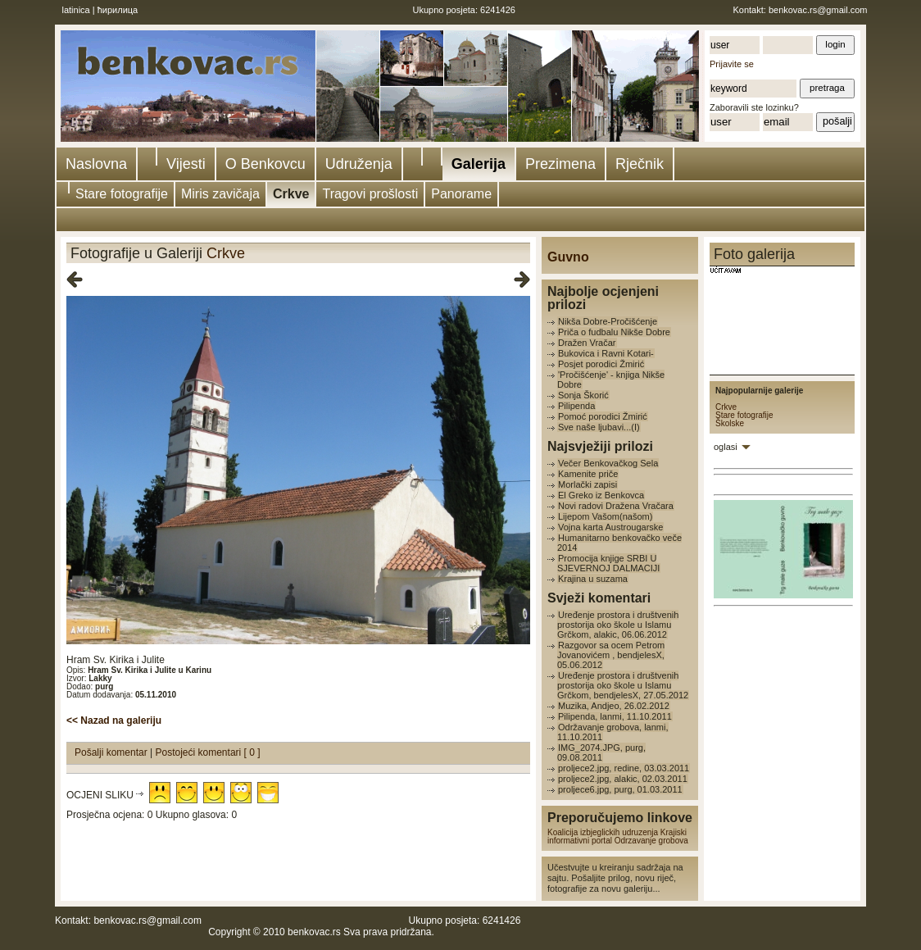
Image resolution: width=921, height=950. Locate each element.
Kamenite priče (588, 474)
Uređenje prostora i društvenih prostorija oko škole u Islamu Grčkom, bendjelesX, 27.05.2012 (622, 685)
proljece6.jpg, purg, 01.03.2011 (620, 789)
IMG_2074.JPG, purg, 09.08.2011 (601, 752)
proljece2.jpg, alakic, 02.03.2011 (622, 779)
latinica (76, 10)
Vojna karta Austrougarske (610, 527)
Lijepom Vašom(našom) (605, 516)
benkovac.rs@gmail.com (818, 10)
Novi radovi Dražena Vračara (616, 506)
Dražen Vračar (587, 343)
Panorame (461, 194)
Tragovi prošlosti (370, 194)
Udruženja (358, 164)
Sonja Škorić (583, 395)
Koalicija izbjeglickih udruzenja (602, 832)
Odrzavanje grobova (651, 840)
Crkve (291, 194)
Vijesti (186, 164)
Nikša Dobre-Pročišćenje (607, 321)
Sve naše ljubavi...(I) (599, 427)
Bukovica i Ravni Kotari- (606, 353)
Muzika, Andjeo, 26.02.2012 (613, 706)
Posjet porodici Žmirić (601, 364)
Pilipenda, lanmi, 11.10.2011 (615, 716)
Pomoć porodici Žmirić (602, 416)
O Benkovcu (265, 164)
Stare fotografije (121, 194)
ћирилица (118, 10)
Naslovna (96, 164)
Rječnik (639, 164)
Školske (729, 423)
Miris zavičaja (220, 194)
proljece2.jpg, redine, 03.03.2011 (623, 768)
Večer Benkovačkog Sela (608, 463)
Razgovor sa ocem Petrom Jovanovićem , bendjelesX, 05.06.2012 (611, 655)
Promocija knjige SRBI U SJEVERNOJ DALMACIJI (608, 563)
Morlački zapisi (587, 484)
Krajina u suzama (593, 579)
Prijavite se (732, 64)
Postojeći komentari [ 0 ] (208, 752)
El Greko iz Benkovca (601, 495)
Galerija (478, 164)
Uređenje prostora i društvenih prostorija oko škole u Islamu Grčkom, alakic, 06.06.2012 (617, 624)
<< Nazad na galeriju (113, 720)
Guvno (568, 257)
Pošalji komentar (112, 752)
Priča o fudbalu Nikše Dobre (614, 332)
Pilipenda (576, 406)
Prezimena (560, 164)
